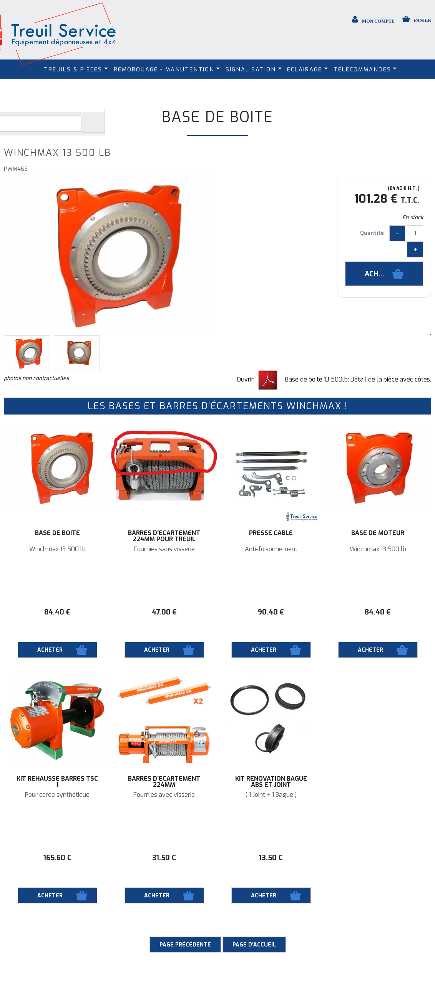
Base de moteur (377, 533)
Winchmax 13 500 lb (57, 549)
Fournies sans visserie (164, 549)
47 (164, 612)
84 (57, 612)
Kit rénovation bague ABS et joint (271, 782)
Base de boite (217, 117)
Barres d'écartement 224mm (164, 782)
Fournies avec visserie (164, 795)
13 (271, 857)
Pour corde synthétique (57, 795)
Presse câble (271, 533)
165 (57, 857)
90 (271, 612)
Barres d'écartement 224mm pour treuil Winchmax (164, 539)
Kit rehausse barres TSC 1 (57, 782)
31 (164, 857)
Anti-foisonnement (271, 549)
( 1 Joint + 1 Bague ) (271, 795)
